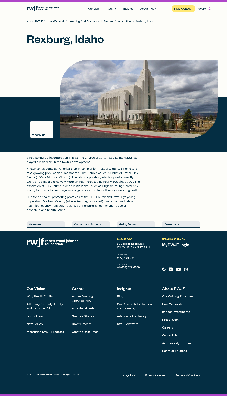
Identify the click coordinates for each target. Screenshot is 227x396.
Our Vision (36, 288)
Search (204, 8)
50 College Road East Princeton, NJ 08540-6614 (133, 245)
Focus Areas (35, 316)
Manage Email (128, 375)
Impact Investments (176, 312)
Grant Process (81, 324)
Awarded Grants (83, 308)
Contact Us (169, 335)
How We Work (172, 304)
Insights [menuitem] (128, 8)
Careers (167, 327)
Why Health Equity (40, 296)
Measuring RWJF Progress (45, 332)
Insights (124, 288)
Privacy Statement (156, 375)
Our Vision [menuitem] (94, 8)
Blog (120, 296)
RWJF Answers (127, 324)
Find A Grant (183, 9)
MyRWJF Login (175, 244)
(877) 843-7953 (126, 258)
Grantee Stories (83, 316)
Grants (78, 288)
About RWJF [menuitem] (148, 8)
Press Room (170, 320)
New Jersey (35, 324)
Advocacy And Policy (132, 316)
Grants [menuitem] (112, 8)
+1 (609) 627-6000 (128, 267)
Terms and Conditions (188, 375)
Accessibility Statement (178, 343)
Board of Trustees (174, 351)
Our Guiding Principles (177, 296)
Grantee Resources (85, 332)
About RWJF (173, 288)
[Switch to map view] (41, 129)
